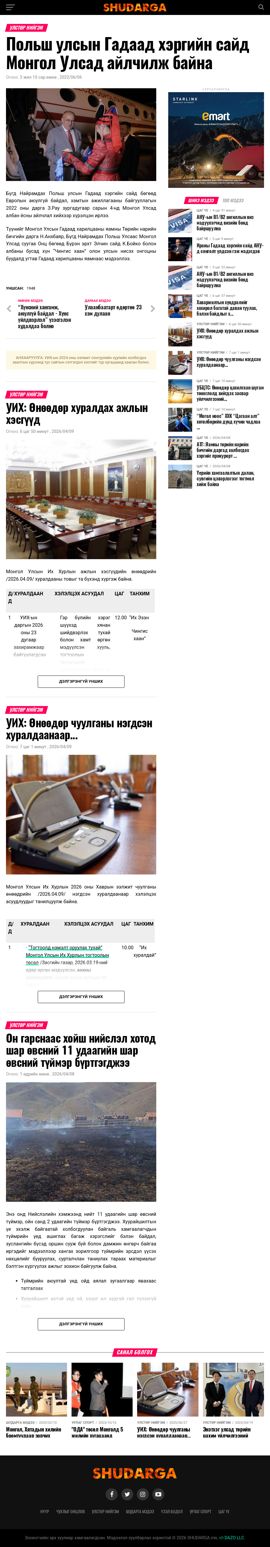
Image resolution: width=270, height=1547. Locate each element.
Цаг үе (224, 1511)
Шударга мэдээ (140, 1511)
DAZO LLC (231, 1537)
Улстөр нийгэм (105, 1511)
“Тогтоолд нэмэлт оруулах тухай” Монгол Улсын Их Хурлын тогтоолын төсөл (67, 955)
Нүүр (44, 1511)
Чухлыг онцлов (70, 1511)
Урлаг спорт (200, 1511)
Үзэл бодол (172, 1511)
